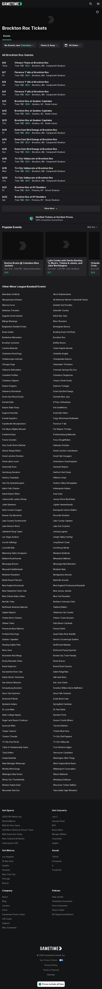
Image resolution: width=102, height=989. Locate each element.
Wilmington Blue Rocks (12, 774)
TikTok (55, 857)
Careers (6, 905)
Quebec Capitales (10, 639)
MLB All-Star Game (11, 825)
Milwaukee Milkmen (62, 558)
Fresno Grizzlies (9, 440)
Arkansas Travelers (10, 310)
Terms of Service (51, 970)
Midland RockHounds (11, 558)
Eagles (55, 843)
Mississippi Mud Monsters (64, 564)
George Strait (58, 821)
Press (4, 910)
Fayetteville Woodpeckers (14, 424)
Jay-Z (55, 816)
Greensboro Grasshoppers (65, 461)
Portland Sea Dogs (10, 634)
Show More (51, 208)
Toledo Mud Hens (61, 731)
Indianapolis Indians (61, 488)
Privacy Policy (50, 965)
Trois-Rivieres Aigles (62, 747)
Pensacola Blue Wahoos (13, 628)
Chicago (6, 879)
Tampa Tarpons (9, 731)
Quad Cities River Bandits (64, 634)
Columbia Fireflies (10, 375)
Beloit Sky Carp (60, 316)
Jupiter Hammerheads (63, 504)
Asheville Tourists (61, 310)
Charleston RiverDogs (12, 353)
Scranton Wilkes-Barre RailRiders (68, 688)
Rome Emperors (9, 666)
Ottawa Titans (8, 623)
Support (6, 923)
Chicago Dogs (8, 364)
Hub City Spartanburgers (13, 483)
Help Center (57, 897)
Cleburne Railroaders (11, 370)
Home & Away (49, 45)
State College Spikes (11, 715)
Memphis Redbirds (61, 553)
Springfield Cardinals (62, 704)
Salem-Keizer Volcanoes (13, 677)
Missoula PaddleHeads (12, 569)
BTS (54, 825)
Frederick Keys (9, 434)
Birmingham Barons (61, 326)
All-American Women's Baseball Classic (70, 299)
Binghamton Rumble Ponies (14, 326)
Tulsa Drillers (8, 752)
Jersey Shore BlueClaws (64, 499)
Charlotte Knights (60, 353)
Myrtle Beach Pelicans (12, 580)
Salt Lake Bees (59, 677)
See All (92, 227)
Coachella (57, 838)
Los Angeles (8, 857)
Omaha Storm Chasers (12, 618)
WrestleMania (8, 821)
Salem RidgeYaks (60, 672)
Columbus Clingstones (63, 375)
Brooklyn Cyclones (10, 343)
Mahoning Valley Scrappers (14, 553)
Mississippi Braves (10, 564)
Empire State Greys (10, 407)
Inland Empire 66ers (11, 494)
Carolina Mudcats (10, 348)
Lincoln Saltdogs (9, 542)
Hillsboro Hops (59, 477)
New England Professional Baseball (69, 585)
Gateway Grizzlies (61, 445)
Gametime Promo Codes (13, 914)
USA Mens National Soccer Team (17, 830)
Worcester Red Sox (11, 790)
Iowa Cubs (57, 494)
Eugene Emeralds (10, 413)
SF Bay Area (7, 861)
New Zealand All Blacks (13, 838)
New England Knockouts (13, 585)
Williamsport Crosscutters (64, 769)
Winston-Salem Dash (11, 785)
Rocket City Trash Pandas (64, 655)
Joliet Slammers (9, 504)
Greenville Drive (9, 467)
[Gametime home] (13, 3)
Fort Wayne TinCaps (62, 429)
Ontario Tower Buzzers (63, 618)
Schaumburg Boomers (12, 688)
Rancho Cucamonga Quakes (66, 639)
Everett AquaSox (9, 418)
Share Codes (58, 910)
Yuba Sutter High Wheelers (65, 790)
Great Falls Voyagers (62, 456)
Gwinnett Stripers (60, 467)
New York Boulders (61, 596)
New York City (8, 874)
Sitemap (51, 974)
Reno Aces (7, 650)
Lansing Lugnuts (60, 531)
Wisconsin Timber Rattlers (64, 785)
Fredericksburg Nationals (64, 434)
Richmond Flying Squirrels (64, 650)
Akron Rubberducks (62, 294)
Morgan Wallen (59, 834)
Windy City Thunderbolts (13, 779)
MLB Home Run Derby (12, 834)
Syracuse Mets (8, 725)
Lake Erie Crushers (61, 526)
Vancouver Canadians (63, 752)
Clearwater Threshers (63, 364)
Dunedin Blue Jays (61, 397)
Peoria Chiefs (59, 628)
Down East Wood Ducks (13, 397)
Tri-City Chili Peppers (62, 736)
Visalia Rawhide (9, 758)
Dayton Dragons (9, 386)
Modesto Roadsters (11, 575)
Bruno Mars (57, 830)
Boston (5, 883)
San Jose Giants (60, 682)
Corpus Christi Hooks (62, 380)
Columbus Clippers (10, 380)
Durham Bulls (8, 402)
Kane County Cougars (12, 510)
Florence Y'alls (59, 424)
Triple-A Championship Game (15, 747)
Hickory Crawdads (10, 477)
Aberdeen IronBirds (11, 294)
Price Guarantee (60, 905)
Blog (4, 901)
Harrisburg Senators (11, 472)
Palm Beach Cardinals (62, 623)
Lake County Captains (63, 521)
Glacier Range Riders (11, 450)
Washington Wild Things (64, 758)
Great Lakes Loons (10, 461)
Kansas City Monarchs (12, 515)
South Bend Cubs (61, 699)
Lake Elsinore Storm (11, 526)
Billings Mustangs (9, 321)
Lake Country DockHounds (14, 521)
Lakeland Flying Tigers (12, 531)
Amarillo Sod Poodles (62, 305)
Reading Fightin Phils (11, 645)
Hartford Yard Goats (62, 472)
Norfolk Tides (8, 601)
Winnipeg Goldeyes (62, 779)
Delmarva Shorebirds (11, 391)
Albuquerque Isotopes (12, 299)
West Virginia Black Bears (64, 763)
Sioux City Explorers (11, 693)
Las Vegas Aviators (10, 537)
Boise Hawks (8, 332)
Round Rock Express (62, 666)
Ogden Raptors (9, 612)
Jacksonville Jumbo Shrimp (14, 499)
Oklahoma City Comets (63, 612)
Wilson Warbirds (60, 774)
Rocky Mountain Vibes (12, 661)
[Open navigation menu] (98, 4)
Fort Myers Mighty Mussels (14, 429)
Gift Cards (7, 919)
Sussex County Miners (63, 720)
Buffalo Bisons (59, 343)
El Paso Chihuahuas (61, 402)
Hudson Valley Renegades (65, 483)
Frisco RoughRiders (62, 440)
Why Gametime (9, 927)
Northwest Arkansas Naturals (15, 607)
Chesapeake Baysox (62, 359)
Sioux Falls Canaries (62, 693)
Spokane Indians (9, 704)
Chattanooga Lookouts (12, 359)
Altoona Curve (8, 305)
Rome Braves (59, 661)
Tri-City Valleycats (61, 742)
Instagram (57, 861)
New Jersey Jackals (62, 591)
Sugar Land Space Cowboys (15, 720)
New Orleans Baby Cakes (13, 596)
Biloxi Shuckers (60, 321)
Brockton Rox (59, 337)
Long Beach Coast (61, 542)
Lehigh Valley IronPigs (63, 537)
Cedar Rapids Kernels (63, 348)
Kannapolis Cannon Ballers (65, 510)
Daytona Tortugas (61, 386)
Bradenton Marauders (12, 337)
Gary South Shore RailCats (14, 445)
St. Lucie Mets (8, 709)
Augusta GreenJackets (12, 316)
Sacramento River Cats (12, 672)
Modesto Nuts (59, 569)
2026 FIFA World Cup (12, 816)
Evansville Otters (60, 413)
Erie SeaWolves (60, 407)
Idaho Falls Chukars (10, 488)
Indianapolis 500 (10, 843)
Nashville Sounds (60, 580)
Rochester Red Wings (12, 655)
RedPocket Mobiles (62, 645)
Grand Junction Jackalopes (65, 450)
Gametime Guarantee (62, 901)
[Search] (90, 4)
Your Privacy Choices (48, 960)
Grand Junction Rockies (12, 456)
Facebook (56, 870)
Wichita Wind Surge (11, 769)
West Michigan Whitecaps (13, 763)
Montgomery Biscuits (62, 575)
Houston (6, 870)
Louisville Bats (8, 548)
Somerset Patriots (10, 699)
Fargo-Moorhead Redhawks (65, 418)
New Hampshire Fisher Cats (14, 591)
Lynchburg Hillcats (61, 548)
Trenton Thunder (9, 736)
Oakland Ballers (60, 607)
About (5, 897)
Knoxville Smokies (61, 515)
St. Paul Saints (59, 709)
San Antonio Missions (11, 682)
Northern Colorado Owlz (64, 601)
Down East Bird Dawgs (63, 391)
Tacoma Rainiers (60, 725)
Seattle (5, 865)
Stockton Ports (59, 715)
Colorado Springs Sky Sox (65, 370)
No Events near (19, 45)
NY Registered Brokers (62, 914)
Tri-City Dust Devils (10, 742)
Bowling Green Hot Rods (64, 332)
